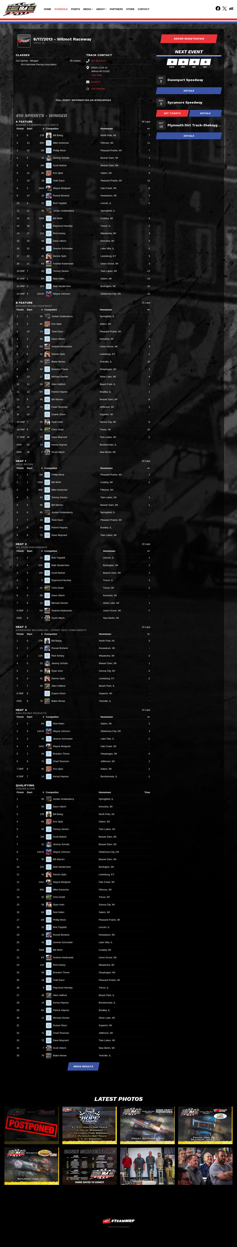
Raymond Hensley (64, 226)
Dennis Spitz (61, 256)
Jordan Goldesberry (65, 210)
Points (75, 9)
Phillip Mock (61, 150)
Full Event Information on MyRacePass (83, 100)
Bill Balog (59, 135)
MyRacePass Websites (118, 1221)
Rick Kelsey (61, 233)
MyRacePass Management (118, 1227)
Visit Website (95, 88)
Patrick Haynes (61, 391)
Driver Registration (188, 38)
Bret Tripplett (61, 203)
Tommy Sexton (62, 271)
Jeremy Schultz (62, 157)
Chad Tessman (61, 407)
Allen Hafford (60, 384)
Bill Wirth (59, 218)
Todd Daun (60, 180)
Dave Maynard (60, 437)
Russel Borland (62, 195)
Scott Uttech (59, 452)
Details (188, 90)
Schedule (61, 9)
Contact (143, 9)
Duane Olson (60, 414)
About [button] (100, 9)
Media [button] (87, 9)
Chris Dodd (59, 429)
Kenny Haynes (60, 444)
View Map (96, 75)
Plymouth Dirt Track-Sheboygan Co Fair (194, 125)
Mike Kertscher (62, 142)
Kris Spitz (59, 173)
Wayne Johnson (63, 293)
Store (130, 9)
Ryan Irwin (58, 422)
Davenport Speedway (185, 80)
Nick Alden (60, 278)
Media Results (83, 1066)
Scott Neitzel (61, 165)
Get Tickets (172, 113)
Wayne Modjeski (63, 188)
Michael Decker (61, 376)
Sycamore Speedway (185, 102)
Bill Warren (58, 399)
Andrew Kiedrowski (64, 263)
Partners (116, 9)
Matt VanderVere (63, 286)
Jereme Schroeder (64, 248)
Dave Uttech (61, 240)
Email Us (93, 81)
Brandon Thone (61, 369)
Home (47, 9)
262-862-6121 (96, 60)
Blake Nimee (59, 361)
